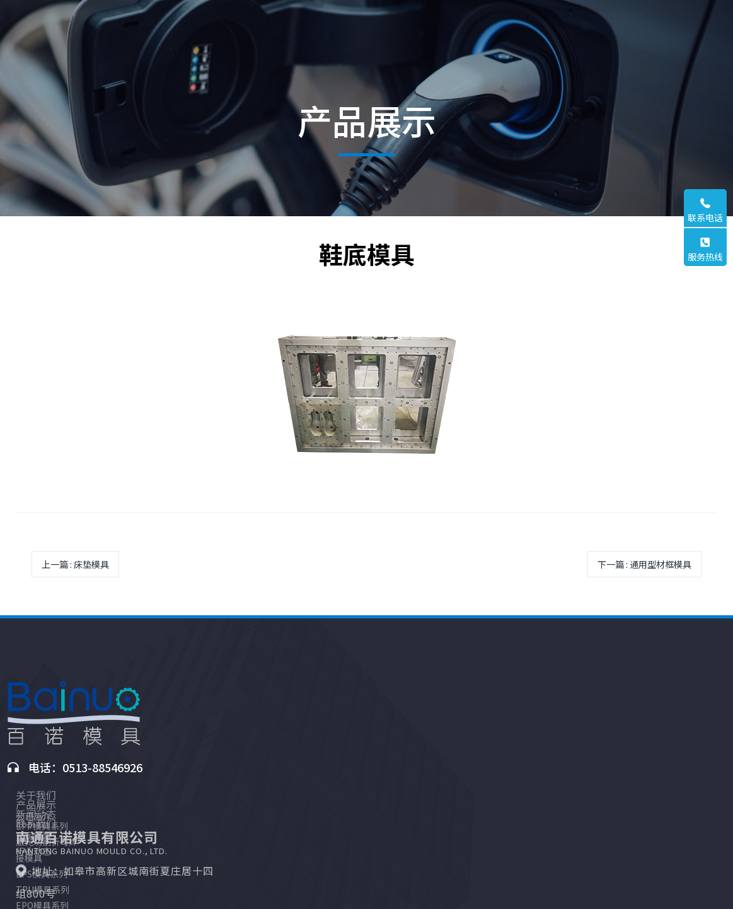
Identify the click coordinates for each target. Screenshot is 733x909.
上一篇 (75, 564)
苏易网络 (542, 888)
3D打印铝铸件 (304, 814)
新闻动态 (377, 682)
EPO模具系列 (302, 783)
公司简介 (213, 703)
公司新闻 (374, 703)
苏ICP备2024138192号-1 (428, 888)
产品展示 (296, 682)
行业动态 (374, 719)
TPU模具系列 (303, 767)
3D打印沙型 (299, 846)
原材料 (289, 831)
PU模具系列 (299, 798)
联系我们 (457, 682)
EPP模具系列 (302, 703)
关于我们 (215, 682)
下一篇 (644, 564)
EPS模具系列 (302, 751)
